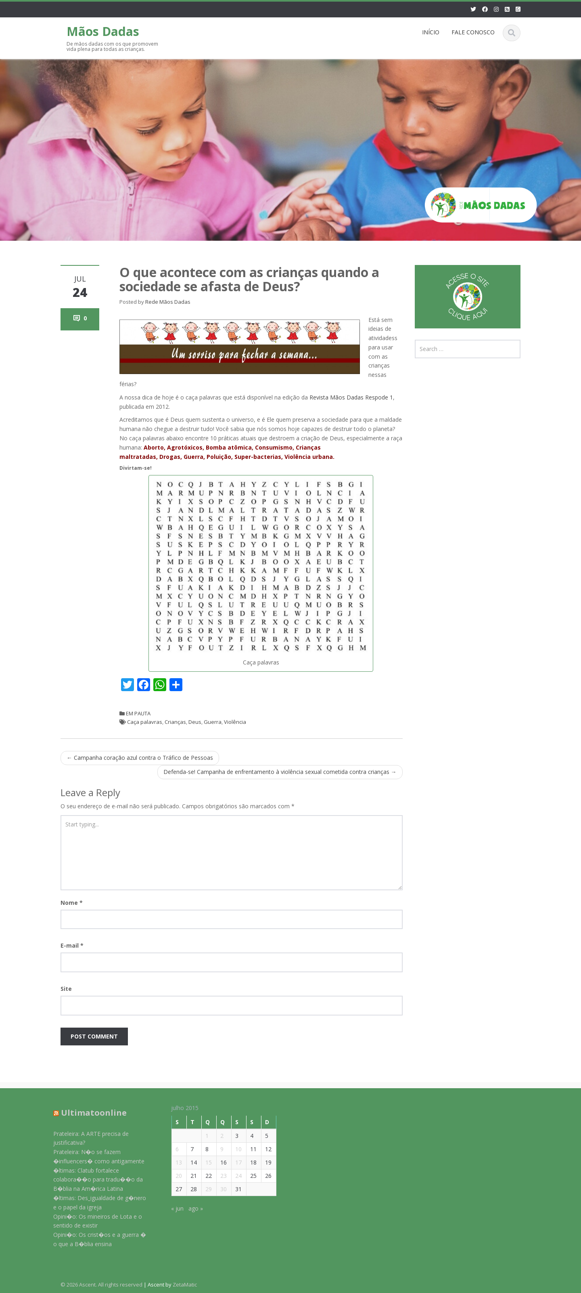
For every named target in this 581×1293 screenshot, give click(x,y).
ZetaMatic (185, 1284)
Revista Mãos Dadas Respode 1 (351, 397)
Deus (194, 721)
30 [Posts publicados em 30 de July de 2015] (218, 1189)
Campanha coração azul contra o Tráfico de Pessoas (140, 757)
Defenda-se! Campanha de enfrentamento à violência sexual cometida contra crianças (280, 772)
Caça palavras (144, 721)
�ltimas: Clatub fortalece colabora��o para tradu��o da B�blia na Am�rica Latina (92, 1180)
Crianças (175, 721)
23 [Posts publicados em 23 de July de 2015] (218, 1175)
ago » (190, 1208)
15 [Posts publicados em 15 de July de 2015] (203, 1162)
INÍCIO (430, 32)
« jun (171, 1208)
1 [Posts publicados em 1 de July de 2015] (201, 1136)
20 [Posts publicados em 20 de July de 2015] (173, 1175)
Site (66, 988)
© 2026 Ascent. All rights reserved (101, 1284)
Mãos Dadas (103, 31)
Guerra (213, 721)
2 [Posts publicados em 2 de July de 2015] (216, 1136)
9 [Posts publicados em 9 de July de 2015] (216, 1149)
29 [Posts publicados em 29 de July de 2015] (203, 1189)
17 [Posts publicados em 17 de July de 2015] (233, 1162)
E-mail (72, 945)
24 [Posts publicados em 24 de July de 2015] (233, 1175)
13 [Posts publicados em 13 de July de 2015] (173, 1162)
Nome (72, 902)
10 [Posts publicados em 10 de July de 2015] (233, 1149)
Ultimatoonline (88, 1112)
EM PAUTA (138, 713)
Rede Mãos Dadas (167, 301)
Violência (235, 721)
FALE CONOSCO (473, 32)
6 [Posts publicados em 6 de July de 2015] (171, 1149)
